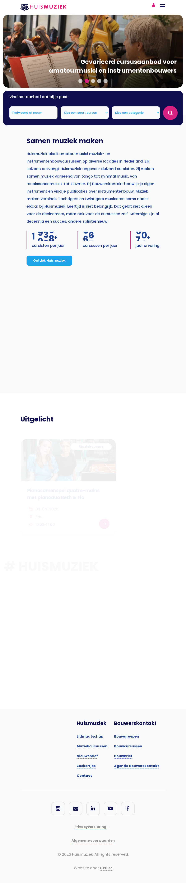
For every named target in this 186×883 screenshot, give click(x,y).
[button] (80, 81)
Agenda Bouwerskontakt (136, 765)
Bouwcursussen (128, 746)
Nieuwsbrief (87, 756)
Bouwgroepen (126, 736)
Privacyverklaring (90, 826)
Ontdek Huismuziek (49, 260)
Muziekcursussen (92, 746)
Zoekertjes (86, 765)
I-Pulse (106, 868)
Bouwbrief (123, 756)
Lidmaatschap (90, 736)
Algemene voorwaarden (93, 840)
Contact (84, 775)
